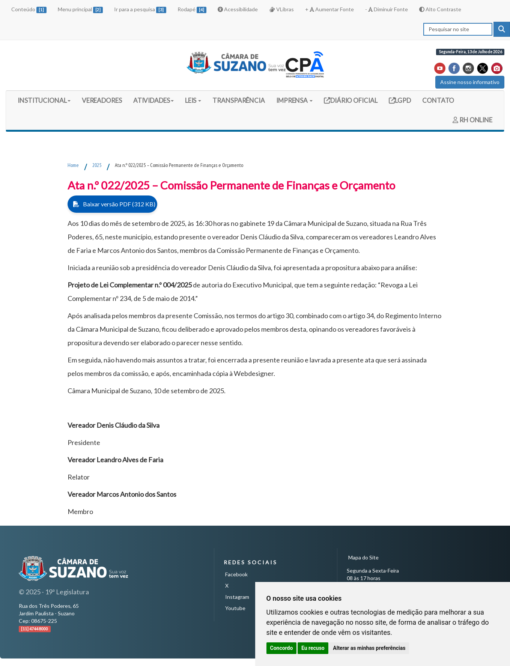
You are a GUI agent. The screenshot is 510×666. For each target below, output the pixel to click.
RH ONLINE (472, 120)
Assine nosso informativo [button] (469, 82)
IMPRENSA (294, 100)
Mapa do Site (363, 557)
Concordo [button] (281, 648)
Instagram (237, 597)
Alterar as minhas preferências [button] (369, 648)
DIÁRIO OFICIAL (353, 100)
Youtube (235, 608)
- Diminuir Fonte (386, 9)
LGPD (402, 100)
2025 (96, 165)
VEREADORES (102, 100)
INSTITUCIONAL (44, 100)
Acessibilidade (238, 9)
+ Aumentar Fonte (329, 9)
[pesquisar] (501, 29)
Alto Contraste (440, 9)
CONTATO (438, 100)
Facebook (236, 574)
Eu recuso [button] (313, 648)
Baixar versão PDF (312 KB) (114, 203)
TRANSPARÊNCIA (238, 100)
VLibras (281, 9)
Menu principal (80, 9)
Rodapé (192, 9)
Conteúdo (29, 9)
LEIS (193, 100)
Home (73, 165)
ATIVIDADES (153, 100)
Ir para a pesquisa (140, 9)
